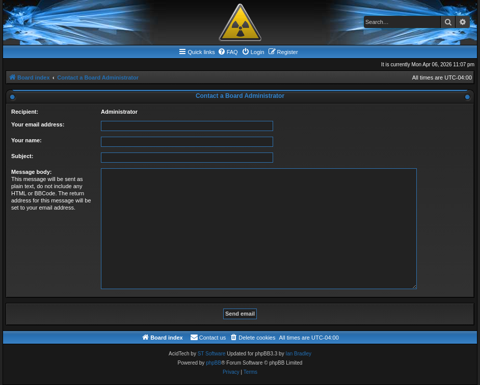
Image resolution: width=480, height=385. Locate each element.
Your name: (26, 140)
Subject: (22, 156)
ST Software (212, 353)
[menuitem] (228, 52)
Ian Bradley (298, 353)
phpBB (213, 363)
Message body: (31, 172)
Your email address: (37, 124)
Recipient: (24, 112)
